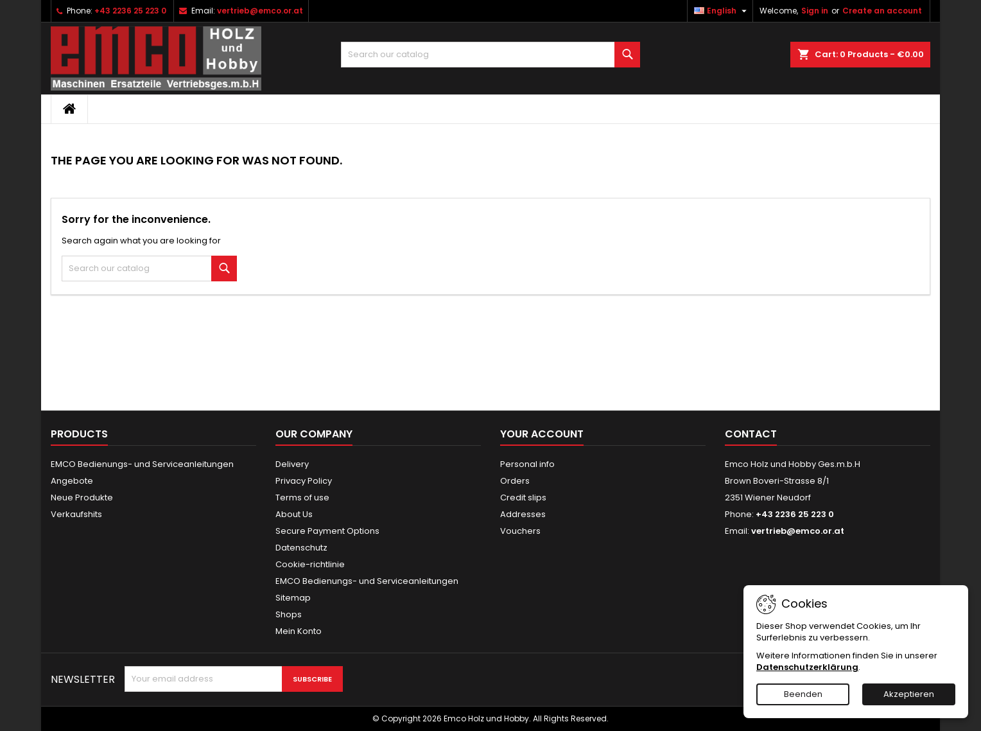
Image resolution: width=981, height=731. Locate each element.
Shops (288, 614)
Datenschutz (301, 548)
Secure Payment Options (327, 531)
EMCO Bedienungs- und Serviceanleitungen (142, 464)
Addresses (523, 514)
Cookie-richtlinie (310, 564)
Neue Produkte (82, 497)
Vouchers (520, 531)
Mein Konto (298, 631)
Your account (542, 434)
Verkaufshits (76, 514)
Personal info (527, 464)
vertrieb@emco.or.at (260, 10)
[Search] (491, 54)
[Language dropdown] (722, 11)
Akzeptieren (908, 694)
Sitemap (293, 598)
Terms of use (302, 497)
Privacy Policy (303, 481)
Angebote (72, 481)
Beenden (803, 694)
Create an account (882, 10)
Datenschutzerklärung (807, 667)
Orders (515, 481)
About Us (294, 514)
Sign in (814, 10)
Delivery (292, 464)
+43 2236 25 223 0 (130, 10)
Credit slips (523, 497)
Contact (751, 434)
